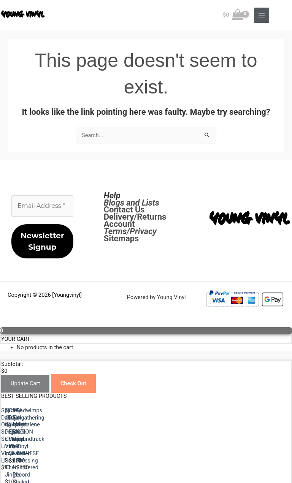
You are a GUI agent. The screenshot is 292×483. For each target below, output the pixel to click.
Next (23, 469)
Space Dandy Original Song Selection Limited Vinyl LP (67, 441)
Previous (28, 462)
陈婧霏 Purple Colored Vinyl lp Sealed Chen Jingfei (210, 441)
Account (119, 224)
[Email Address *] (42, 206)
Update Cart (25, 383)
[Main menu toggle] (261, 15)
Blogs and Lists (131, 202)
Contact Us (124, 209)
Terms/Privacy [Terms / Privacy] (130, 231)
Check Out (73, 383)
